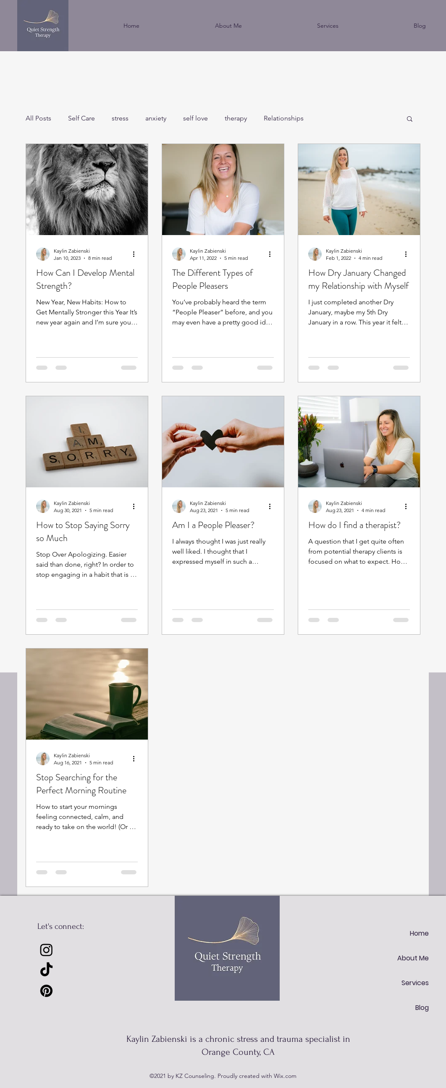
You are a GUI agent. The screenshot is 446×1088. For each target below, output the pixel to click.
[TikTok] (46, 970)
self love (195, 118)
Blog (422, 1007)
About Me (413, 958)
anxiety (155, 118)
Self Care (81, 118)
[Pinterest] (46, 991)
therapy (236, 118)
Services (415, 983)
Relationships (284, 118)
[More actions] (136, 254)
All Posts (38, 118)
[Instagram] (46, 950)
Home (419, 933)
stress (120, 118)
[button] (410, 119)
